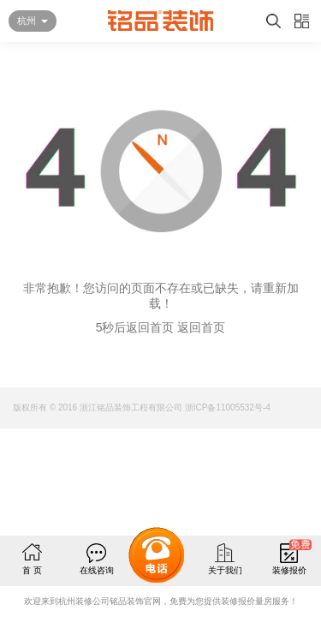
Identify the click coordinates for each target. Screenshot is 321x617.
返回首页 (201, 327)
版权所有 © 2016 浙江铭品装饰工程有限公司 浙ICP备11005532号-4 (141, 407)
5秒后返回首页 (135, 327)
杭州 (26, 20)
